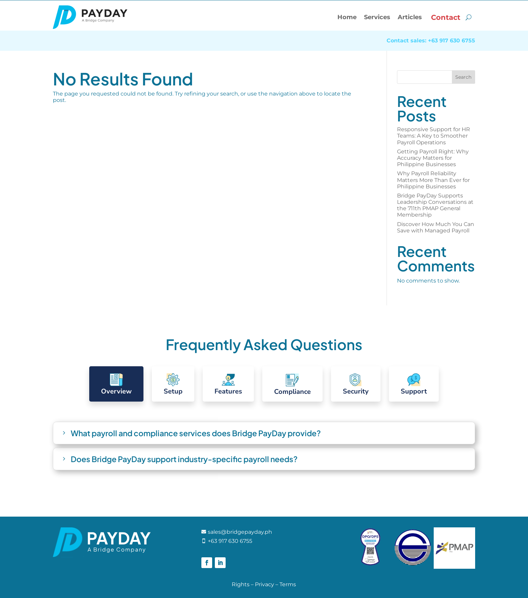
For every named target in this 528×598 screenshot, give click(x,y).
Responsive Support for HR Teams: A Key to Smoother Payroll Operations (433, 135)
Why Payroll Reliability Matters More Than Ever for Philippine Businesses (433, 179)
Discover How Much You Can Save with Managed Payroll (435, 227)
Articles (410, 17)
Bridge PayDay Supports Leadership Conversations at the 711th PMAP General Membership (435, 205)
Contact (445, 17)
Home (347, 17)
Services (377, 17)
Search (463, 77)
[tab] (116, 383)
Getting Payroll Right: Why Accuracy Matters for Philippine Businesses (433, 157)
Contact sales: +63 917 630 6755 (431, 41)
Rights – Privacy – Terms (264, 584)
